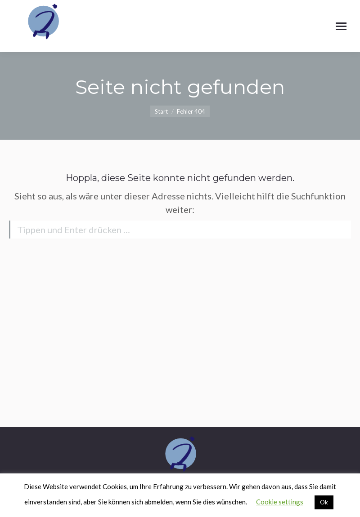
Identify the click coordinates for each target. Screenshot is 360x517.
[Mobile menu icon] (341, 26)
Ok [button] (324, 502)
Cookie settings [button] (279, 502)
